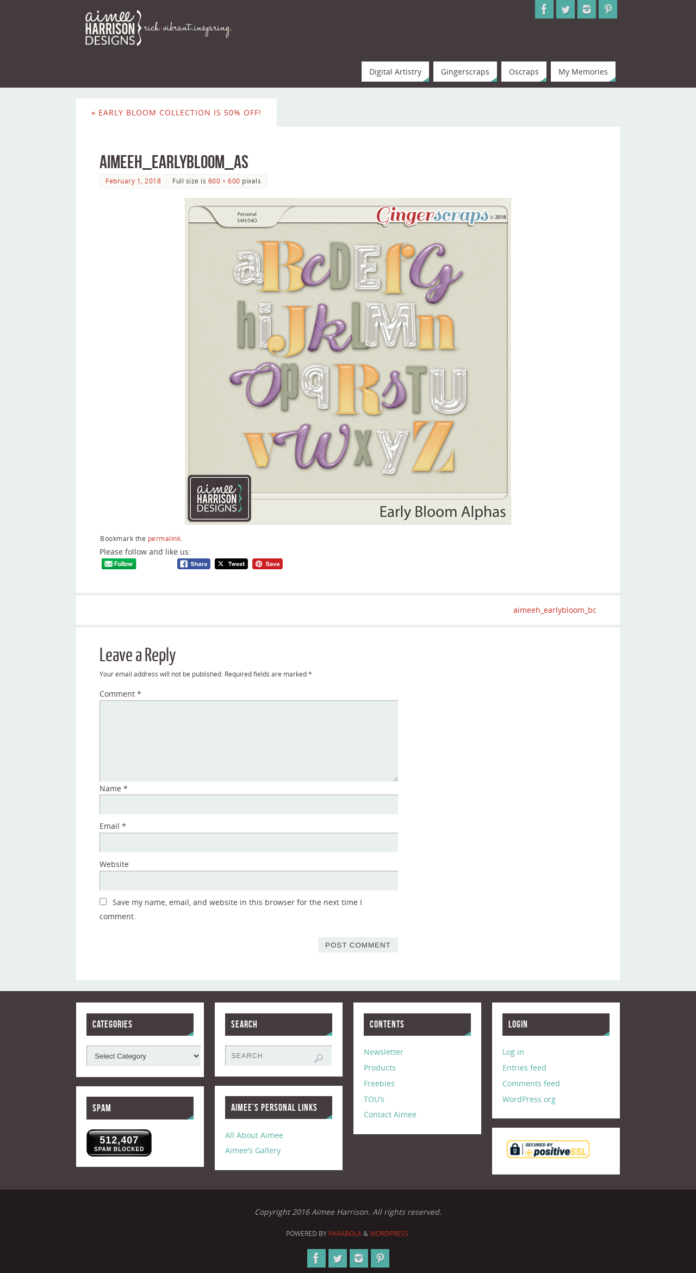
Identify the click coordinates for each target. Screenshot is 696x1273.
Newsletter (383, 1052)
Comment (120, 693)
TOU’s (374, 1099)
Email (113, 826)
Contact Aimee (390, 1114)
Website (114, 864)
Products (380, 1067)
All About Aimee (254, 1135)
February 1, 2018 (133, 180)
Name (114, 788)
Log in (513, 1052)
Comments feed (531, 1083)
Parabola (345, 1233)
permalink (164, 538)
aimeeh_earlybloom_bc (554, 610)
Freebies (379, 1083)
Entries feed (524, 1067)
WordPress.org (529, 1099)
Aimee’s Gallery (253, 1151)
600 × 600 (224, 180)
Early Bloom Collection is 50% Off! (176, 112)
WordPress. (390, 1233)
